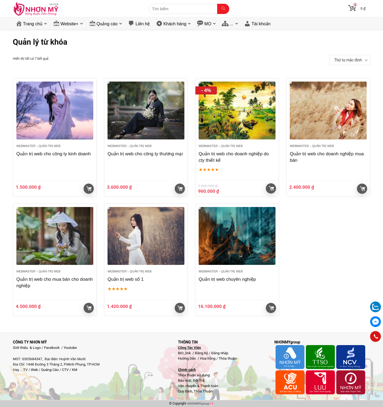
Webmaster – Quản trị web (38, 146)
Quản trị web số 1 (126, 279)
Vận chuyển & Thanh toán (198, 386)
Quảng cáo (106, 24)
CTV (65, 370)
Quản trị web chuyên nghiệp (227, 279)
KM (74, 370)
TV (25, 370)
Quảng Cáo (50, 370)
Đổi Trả (198, 380)
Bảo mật (184, 380)
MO (207, 24)
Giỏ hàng (89, 188)
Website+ (69, 24)
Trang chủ (33, 24)
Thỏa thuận (227, 358)
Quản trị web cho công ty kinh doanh (53, 153)
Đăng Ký (202, 353)
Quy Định (185, 391)
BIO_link (185, 353)
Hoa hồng (207, 358)
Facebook (52, 348)
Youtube (70, 348)
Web (34, 370)
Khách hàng (174, 24)
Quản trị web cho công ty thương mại (145, 153)
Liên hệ (142, 24)
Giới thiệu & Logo (27, 348)
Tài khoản (261, 24)
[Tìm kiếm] (223, 9)
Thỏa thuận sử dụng (194, 375)
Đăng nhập (219, 353)
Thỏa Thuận (203, 391)
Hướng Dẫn (187, 358)
